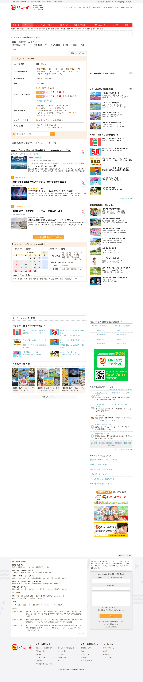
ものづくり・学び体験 (45, 113)
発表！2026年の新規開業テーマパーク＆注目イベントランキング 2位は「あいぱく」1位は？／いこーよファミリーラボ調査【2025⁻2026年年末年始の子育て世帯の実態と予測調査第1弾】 (53, 614)
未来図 (105, 651)
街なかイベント (62, 113)
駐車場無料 (36, 578)
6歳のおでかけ (100, 339)
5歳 (67, 69)
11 (45, 261)
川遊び (64, 578)
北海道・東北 (15, 29)
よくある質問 (62, 651)
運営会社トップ (86, 648)
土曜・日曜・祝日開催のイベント (72, 269)
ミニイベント (76, 113)
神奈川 (36, 29)
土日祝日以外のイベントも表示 (48, 237)
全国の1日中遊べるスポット (100, 474)
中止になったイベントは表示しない (50, 127)
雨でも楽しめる (17, 583)
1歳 (44, 69)
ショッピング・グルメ (45, 108)
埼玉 (43, 29)
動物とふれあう (113, 7)
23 (35, 268)
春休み (95, 7)
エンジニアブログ (86, 661)
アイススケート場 (32, 589)
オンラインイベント (45, 25)
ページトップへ (125, 555)
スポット (16, 25)
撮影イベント (61, 108)
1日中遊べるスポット (125, 7)
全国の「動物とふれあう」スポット (103, 464)
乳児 (70, 71)
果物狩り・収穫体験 (61, 589)
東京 (31, 29)
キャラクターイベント (45, 115)
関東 (28, 29)
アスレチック (45, 578)
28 (26, 271)
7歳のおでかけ (121, 339)
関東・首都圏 (18, 279)
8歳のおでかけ (100, 343)
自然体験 (40, 106)
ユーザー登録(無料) (118, 2)
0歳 (38, 69)
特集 (126, 25)
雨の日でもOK (102, 7)
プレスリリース (108, 657)
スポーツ (50, 106)
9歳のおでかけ (121, 343)
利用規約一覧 (40, 651)
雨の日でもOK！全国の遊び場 (101, 469)
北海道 (22, 29)
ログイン (129, 2)
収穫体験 (41, 572)
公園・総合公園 (55, 578)
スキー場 (23, 589)
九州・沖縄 (96, 29)
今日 (38, 88)
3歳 (56, 69)
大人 (61, 74)
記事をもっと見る (48, 397)
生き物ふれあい (62, 106)
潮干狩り (42, 589)
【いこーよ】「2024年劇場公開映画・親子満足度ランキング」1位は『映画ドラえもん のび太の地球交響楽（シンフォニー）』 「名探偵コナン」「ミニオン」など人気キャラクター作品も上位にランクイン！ (54, 628)
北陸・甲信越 (61, 29)
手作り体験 (22, 572)
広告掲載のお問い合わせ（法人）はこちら (111, 610)
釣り (34, 567)
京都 (75, 29)
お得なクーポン (17, 578)
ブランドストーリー (109, 648)
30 (35, 271)
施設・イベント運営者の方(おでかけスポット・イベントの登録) (42, 605)
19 (16, 268)
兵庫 (79, 29)
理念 (82, 651)
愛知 (52, 29)
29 (30, 271)
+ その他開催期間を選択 (44, 101)
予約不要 (48, 78)
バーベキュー (27, 567)
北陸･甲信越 (113, 443)
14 (26, 264)
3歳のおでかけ (121, 330)
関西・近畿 (28, 279)
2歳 (50, 69)
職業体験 (48, 572)
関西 (68, 29)
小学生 (39, 74)
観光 (48, 567)
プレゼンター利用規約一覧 (66, 648)
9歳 (44, 71)
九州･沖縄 (111, 445)
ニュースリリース (41, 657)
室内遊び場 (26, 583)
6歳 (73, 69)
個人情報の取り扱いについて (111, 607)
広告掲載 (38, 654)
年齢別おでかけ (79, 25)
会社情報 (106, 654)
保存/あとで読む (104, 2)
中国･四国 (127, 443)
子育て (115, 25)
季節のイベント (60, 110)
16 (35, 264)
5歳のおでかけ (121, 335)
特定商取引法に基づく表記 (44, 664)
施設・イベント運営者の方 (44, 648)
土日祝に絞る (71, 96)
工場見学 (15, 572)
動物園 (20, 567)
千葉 (40, 29)
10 (39, 261)
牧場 (38, 567)
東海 (49, 29)
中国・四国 (86, 29)
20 (21, 268)
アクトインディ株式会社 (104, 644)
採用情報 (83, 657)
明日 (45, 88)
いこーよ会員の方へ (111, 627)
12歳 (64, 71)
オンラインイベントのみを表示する (50, 120)
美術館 (50, 583)
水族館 (56, 583)
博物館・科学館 (42, 583)
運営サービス (85, 654)
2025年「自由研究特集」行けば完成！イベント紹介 (28, 598)
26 (16, 271)
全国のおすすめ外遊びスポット (101, 484)
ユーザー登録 (16, 605)
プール (43, 567)
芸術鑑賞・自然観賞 (44, 110)
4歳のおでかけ (100, 335)
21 (26, 268)
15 (30, 264)
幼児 (77, 71)
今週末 (51, 88)
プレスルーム (62, 654)
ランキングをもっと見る (123, 449)
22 (30, 268)
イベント (27, 25)
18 (45, 264)
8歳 (38, 71)
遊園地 (14, 567)
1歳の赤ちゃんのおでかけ (122, 326)
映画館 (34, 583)
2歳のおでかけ (100, 330)
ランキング (64, 25)
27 (21, 271)
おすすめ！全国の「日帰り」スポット (103, 460)
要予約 (39, 78)
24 (39, 268)
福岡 (101, 29)
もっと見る (81, 633)
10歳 (50, 71)
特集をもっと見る (126, 198)
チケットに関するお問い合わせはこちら (111, 621)
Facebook (39, 661)
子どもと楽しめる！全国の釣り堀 (102, 479)
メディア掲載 (62, 657)
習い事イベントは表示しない (47, 125)
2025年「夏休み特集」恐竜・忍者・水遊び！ (26, 596)
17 (39, 264)
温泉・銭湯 (15, 589)
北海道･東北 (103, 443)
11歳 (57, 71)
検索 (52, 134)
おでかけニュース (99, 25)
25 (45, 268)
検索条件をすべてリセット (77, 53)
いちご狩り (50, 589)
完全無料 (40, 83)
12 (16, 264)
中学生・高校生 (51, 74)
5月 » (44, 252)
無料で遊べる (27, 578)
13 (21, 264)
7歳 (79, 69)
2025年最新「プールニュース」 (52, 596)
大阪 (72, 29)
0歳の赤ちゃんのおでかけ (100, 326)
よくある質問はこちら (111, 624)
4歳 (61, 69)
